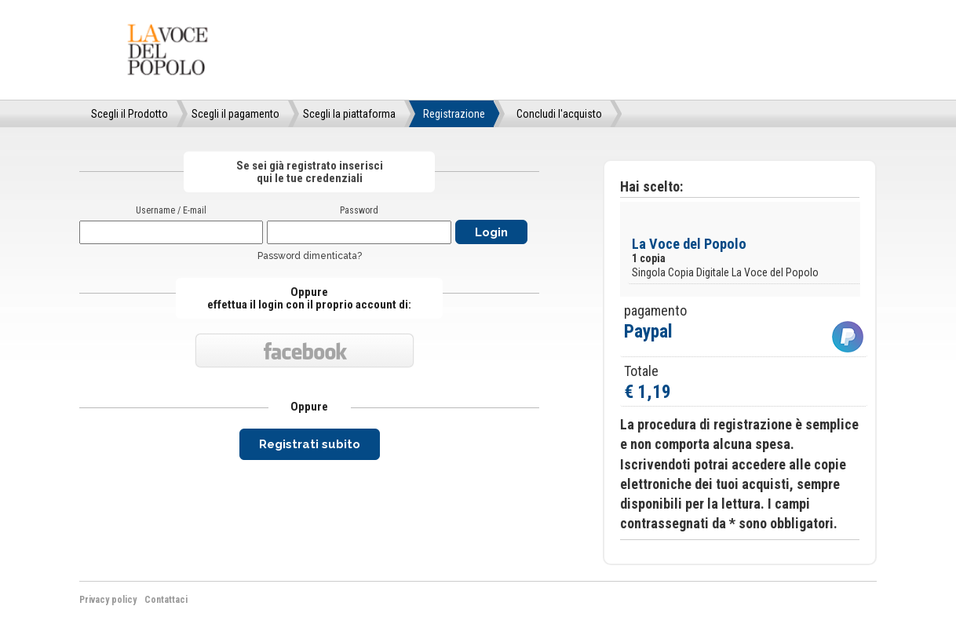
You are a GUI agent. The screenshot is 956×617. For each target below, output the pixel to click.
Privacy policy (108, 599)
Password (359, 210)
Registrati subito (309, 444)
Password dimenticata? (309, 255)
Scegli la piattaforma (349, 114)
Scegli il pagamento (235, 114)
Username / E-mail (171, 210)
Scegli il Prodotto (129, 114)
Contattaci (166, 599)
